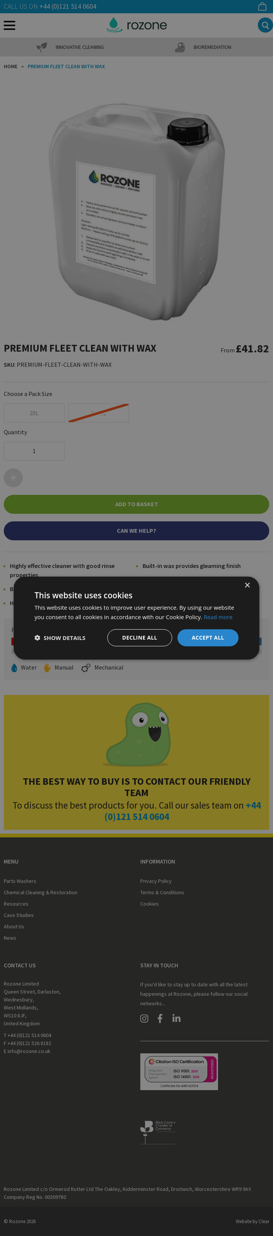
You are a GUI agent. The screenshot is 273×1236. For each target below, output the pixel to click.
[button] (60, 637)
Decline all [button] (139, 637)
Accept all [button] (208, 637)
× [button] (247, 585)
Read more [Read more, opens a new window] (218, 617)
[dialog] (136, 618)
